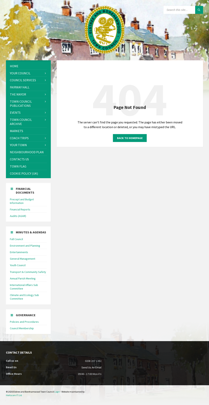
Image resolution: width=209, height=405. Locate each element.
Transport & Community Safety (28, 272)
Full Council (16, 239)
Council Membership (22, 328)
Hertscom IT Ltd (14, 395)
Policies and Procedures (24, 322)
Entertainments (19, 252)
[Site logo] (104, 52)
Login (57, 391)
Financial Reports (20, 209)
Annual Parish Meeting (23, 278)
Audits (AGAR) (18, 216)
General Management (22, 258)
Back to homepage (130, 138)
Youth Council (18, 265)
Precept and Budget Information (22, 201)
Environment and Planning (25, 245)
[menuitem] (28, 66)
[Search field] (183, 10)
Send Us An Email (91, 367)
